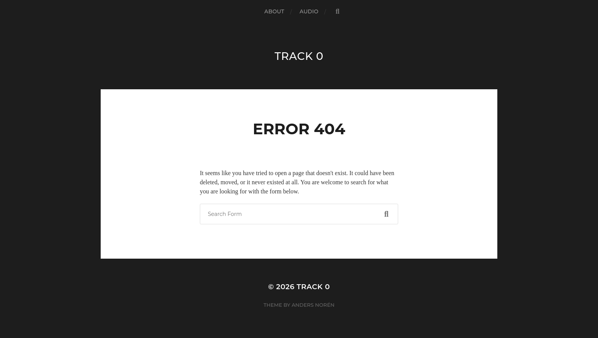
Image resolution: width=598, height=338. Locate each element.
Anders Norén (313, 305)
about (274, 11)
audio (308, 11)
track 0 (299, 56)
